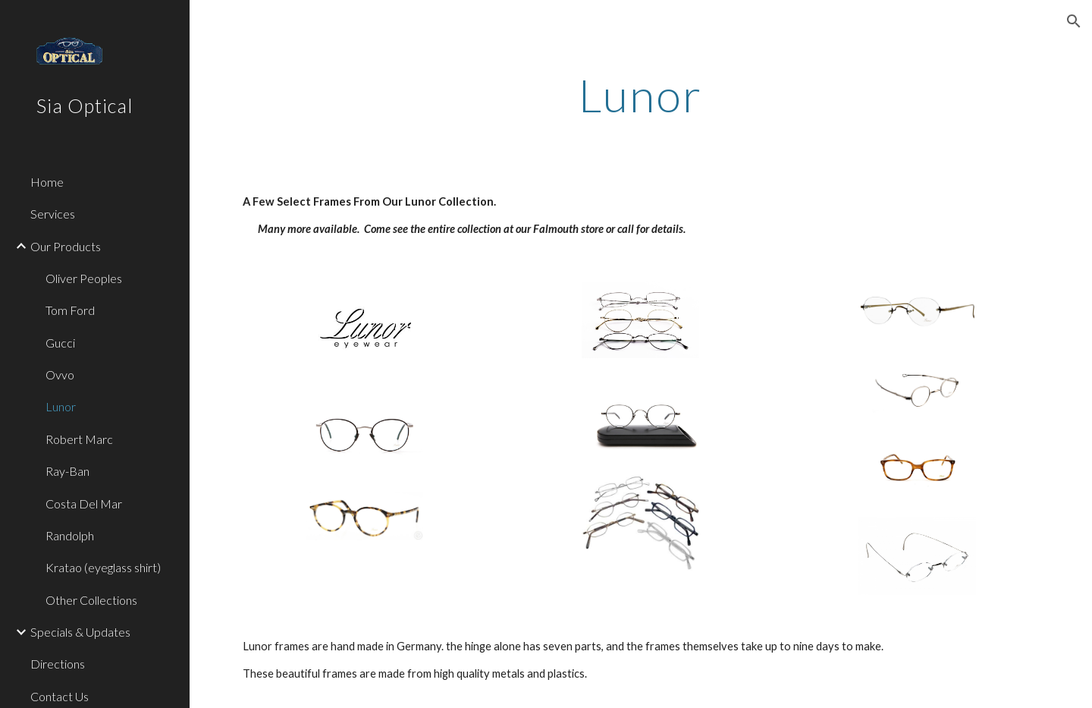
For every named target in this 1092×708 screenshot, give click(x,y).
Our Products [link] (65, 246)
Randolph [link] (70, 535)
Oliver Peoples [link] (84, 278)
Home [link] (47, 182)
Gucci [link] (60, 342)
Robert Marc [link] (79, 439)
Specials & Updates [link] (80, 632)
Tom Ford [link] (70, 310)
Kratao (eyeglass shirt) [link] (103, 567)
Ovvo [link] (60, 374)
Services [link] (52, 213)
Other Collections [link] (91, 600)
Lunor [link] (61, 406)
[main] (641, 95)
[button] (1074, 21)
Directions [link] (57, 663)
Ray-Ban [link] (67, 471)
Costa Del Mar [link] (84, 503)
